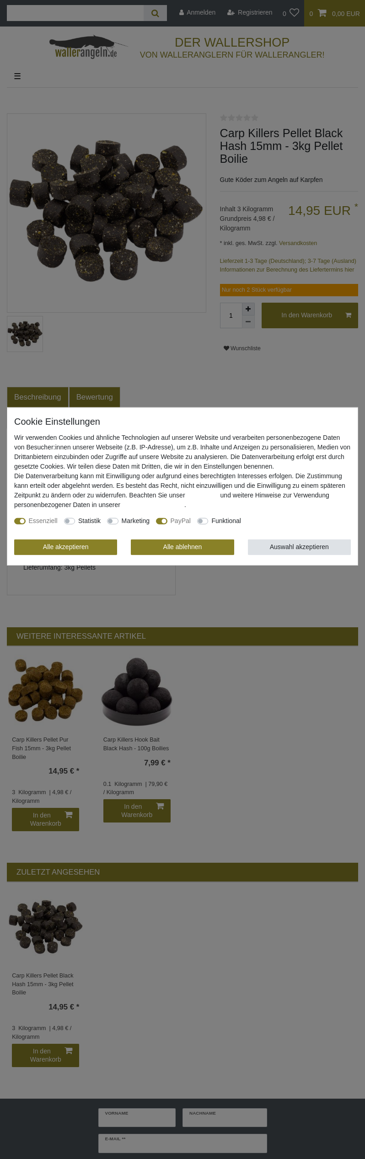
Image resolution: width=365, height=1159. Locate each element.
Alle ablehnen (182, 546)
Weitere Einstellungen (278, 520)
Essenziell (43, 520)
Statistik (89, 520)
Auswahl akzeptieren (299, 546)
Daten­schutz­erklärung (153, 504)
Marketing (136, 520)
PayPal (181, 520)
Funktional (226, 520)
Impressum (202, 495)
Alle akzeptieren (66, 546)
